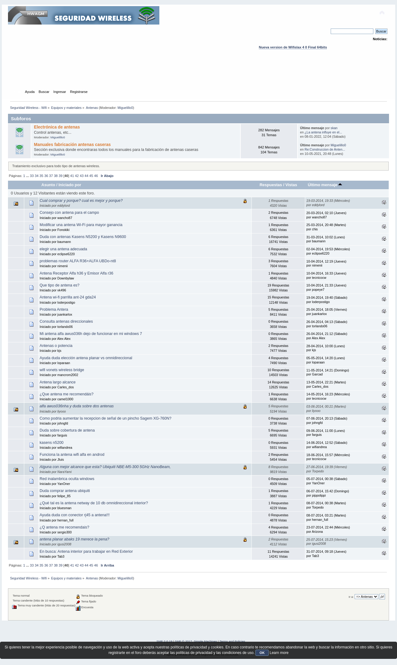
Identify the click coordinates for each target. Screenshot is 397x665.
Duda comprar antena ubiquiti (65, 491)
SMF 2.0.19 (165, 641)
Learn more (279, 653)
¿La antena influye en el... (323, 132)
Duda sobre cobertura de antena (67, 430)
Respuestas (270, 185)
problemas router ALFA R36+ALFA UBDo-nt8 (78, 261)
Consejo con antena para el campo (69, 212)
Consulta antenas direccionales (66, 321)
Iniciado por (70, 185)
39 (60, 176)
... (28, 176)
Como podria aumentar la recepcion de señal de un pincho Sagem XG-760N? (105, 418)
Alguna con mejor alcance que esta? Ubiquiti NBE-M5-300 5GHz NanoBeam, (105, 467)
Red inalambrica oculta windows (67, 479)
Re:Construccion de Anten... (325, 149)
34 (36, 176)
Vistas (291, 185)
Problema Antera (54, 309)
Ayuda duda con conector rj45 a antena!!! (75, 515)
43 (82, 176)
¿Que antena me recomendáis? (66, 394)
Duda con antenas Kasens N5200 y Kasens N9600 (83, 237)
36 (46, 176)
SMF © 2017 (183, 641)
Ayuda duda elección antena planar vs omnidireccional (86, 358)
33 (31, 176)
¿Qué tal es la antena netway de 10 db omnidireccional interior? (94, 503)
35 (41, 176)
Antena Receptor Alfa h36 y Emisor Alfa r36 (76, 273)
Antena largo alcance (58, 382)
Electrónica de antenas (57, 127)
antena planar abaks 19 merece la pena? (74, 539)
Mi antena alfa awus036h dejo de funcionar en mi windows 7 (91, 334)
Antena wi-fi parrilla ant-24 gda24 (68, 297)
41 (72, 176)
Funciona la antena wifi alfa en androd (72, 454)
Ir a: (351, 596)
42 (77, 176)
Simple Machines (205, 641)
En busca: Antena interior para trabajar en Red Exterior (86, 551)
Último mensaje (325, 185)
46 (96, 176)
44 (86, 176)
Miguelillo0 (125, 108)
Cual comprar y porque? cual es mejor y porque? (81, 200)
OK (262, 653)
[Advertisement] (198, 75)
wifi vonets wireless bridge (62, 370)
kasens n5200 (52, 442)
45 (91, 176)
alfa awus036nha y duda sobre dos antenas (77, 406)
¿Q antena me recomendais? (64, 527)
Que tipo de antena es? (60, 285)
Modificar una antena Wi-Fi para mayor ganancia (81, 225)
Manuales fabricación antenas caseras (72, 144)
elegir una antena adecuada (63, 249)
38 (55, 176)
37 (51, 176)
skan (334, 128)
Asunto (48, 185)
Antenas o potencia (56, 346)
